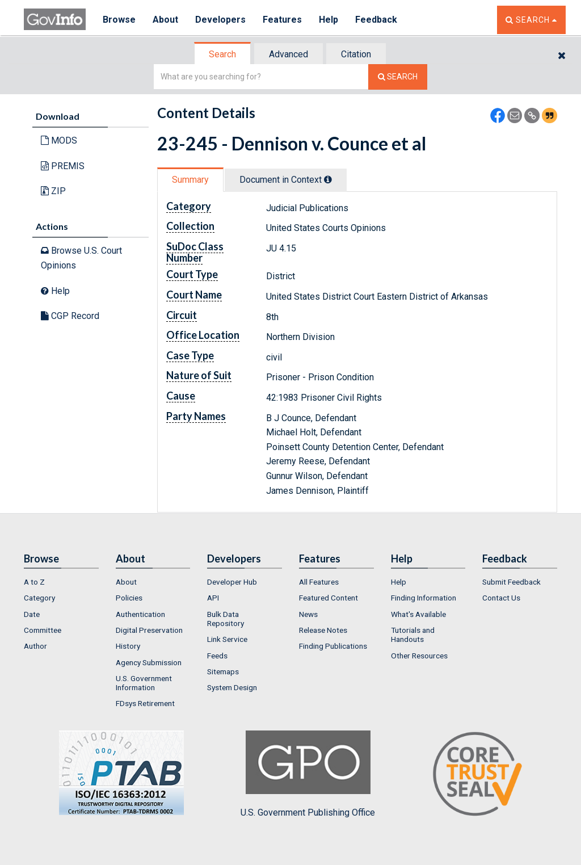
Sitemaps (223, 671)
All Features (319, 581)
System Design (232, 687)
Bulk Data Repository (225, 619)
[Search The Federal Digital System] (397, 77)
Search (222, 54)
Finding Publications (333, 645)
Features (282, 19)
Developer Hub (232, 581)
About (165, 19)
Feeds (217, 655)
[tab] (223, 54)
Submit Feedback (511, 581)
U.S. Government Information (144, 683)
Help (328, 19)
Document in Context (285, 179)
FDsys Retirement (145, 703)
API (213, 597)
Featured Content (328, 597)
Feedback (376, 19)
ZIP (53, 191)
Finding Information (423, 597)
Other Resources (419, 655)
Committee (42, 630)
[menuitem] (61, 581)
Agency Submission (149, 662)
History (128, 645)
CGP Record (70, 315)
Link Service (227, 639)
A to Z (34, 581)
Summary (190, 179)
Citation (356, 54)
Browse (119, 19)
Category (39, 597)
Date (32, 614)
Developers (220, 19)
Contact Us (501, 597)
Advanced (288, 54)
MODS (59, 140)
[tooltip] (328, 179)
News (308, 614)
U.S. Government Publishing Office (308, 774)
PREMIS (63, 166)
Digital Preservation (149, 630)
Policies (129, 597)
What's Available (418, 614)
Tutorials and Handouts (413, 634)
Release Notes (323, 630)
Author (35, 645)
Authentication (140, 614)
